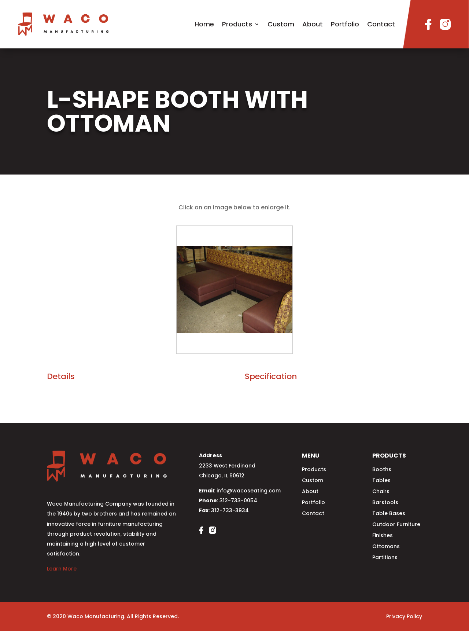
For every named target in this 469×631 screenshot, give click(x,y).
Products (237, 24)
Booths (381, 470)
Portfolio (345, 24)
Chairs (380, 492)
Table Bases (388, 514)
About (312, 24)
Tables (381, 481)
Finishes (382, 536)
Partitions (385, 558)
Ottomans (386, 547)
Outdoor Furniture (396, 525)
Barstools (385, 503)
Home (204, 24)
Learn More (62, 568)
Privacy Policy (404, 616)
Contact (381, 24)
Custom (280, 24)
